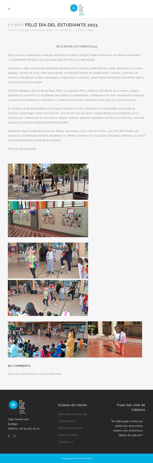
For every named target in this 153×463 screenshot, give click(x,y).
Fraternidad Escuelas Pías (72, 414)
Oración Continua (68, 435)
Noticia (36, 30)
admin (49, 30)
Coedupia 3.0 (66, 442)
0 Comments (63, 30)
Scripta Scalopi (66, 421)
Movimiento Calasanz (70, 428)
